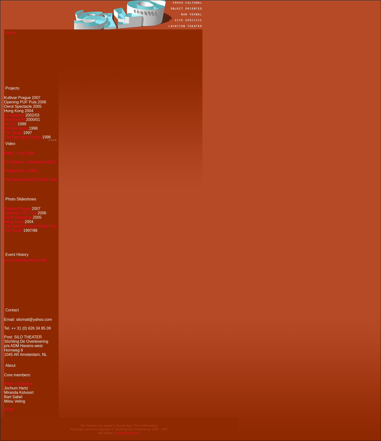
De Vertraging (16, 128)
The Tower (13, 133)
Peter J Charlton (18, 384)
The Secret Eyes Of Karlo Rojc (30, 179)
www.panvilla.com (128, 433)
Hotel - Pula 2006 (19, 153)
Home (10, 33)
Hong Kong (14, 222)
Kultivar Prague (17, 209)
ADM (8, 409)
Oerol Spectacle (18, 217)
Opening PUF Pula (20, 213)
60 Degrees (14, 115)
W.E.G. (10, 124)
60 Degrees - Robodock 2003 (29, 162)
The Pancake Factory (22, 137)
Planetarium (14, 119)
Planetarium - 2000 (20, 171)
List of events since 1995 (25, 260)
